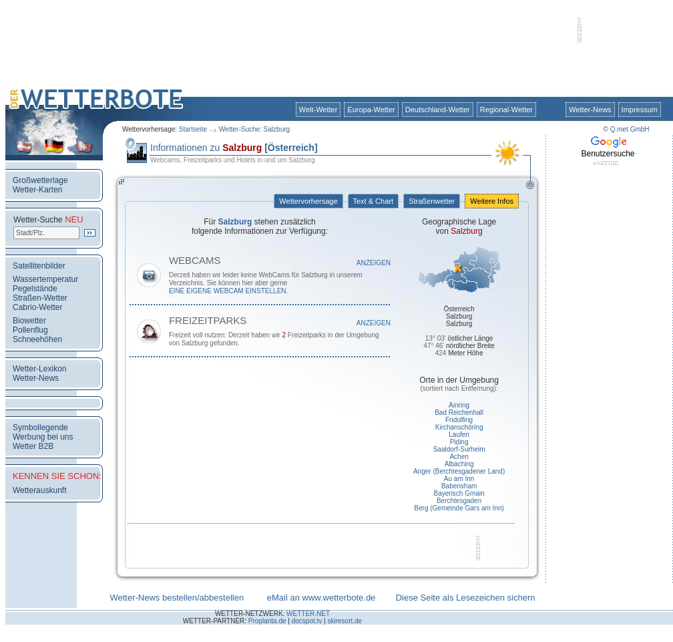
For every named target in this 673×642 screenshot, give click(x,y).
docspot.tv (307, 621)
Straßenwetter (432, 201)
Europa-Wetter (371, 110)
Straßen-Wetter (40, 298)
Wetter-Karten (37, 189)
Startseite (193, 129)
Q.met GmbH (630, 129)
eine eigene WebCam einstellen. (228, 291)
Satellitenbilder (39, 266)
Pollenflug (30, 330)
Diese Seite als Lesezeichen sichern (465, 598)
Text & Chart (373, 201)
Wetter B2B (33, 446)
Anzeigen (374, 263)
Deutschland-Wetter (437, 110)
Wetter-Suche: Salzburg (254, 129)
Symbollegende (40, 427)
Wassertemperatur (45, 279)
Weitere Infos (491, 201)
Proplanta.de (267, 621)
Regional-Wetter (506, 110)
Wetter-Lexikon (39, 368)
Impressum (640, 110)
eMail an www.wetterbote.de (321, 598)
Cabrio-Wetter (37, 307)
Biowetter (29, 320)
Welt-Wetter (318, 110)
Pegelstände (35, 288)
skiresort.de (344, 621)
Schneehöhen (37, 339)
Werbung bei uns (43, 437)
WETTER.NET (308, 613)
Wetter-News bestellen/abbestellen (176, 598)
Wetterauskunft (39, 490)
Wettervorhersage (308, 201)
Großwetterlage (40, 180)
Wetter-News (590, 110)
